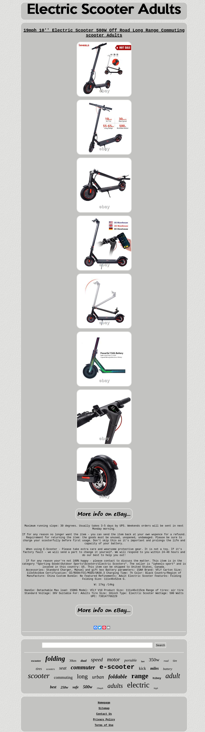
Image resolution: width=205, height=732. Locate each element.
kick (142, 668)
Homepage (104, 702)
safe (76, 687)
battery (167, 669)
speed (97, 659)
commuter (83, 667)
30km (72, 660)
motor (113, 659)
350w (154, 659)
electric (138, 685)
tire (175, 660)
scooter (39, 676)
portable (130, 660)
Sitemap (103, 708)
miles (154, 668)
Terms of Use (104, 725)
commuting (63, 677)
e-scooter (116, 667)
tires (39, 669)
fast (143, 661)
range (139, 676)
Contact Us (104, 714)
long (82, 676)
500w (87, 686)
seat (62, 668)
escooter (36, 660)
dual (84, 660)
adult (172, 676)
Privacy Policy (104, 719)
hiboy (157, 678)
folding (55, 658)
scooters (50, 669)
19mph (100, 688)
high (156, 688)
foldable (117, 676)
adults (115, 685)
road (166, 660)
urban (98, 677)
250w (64, 687)
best (53, 687)
